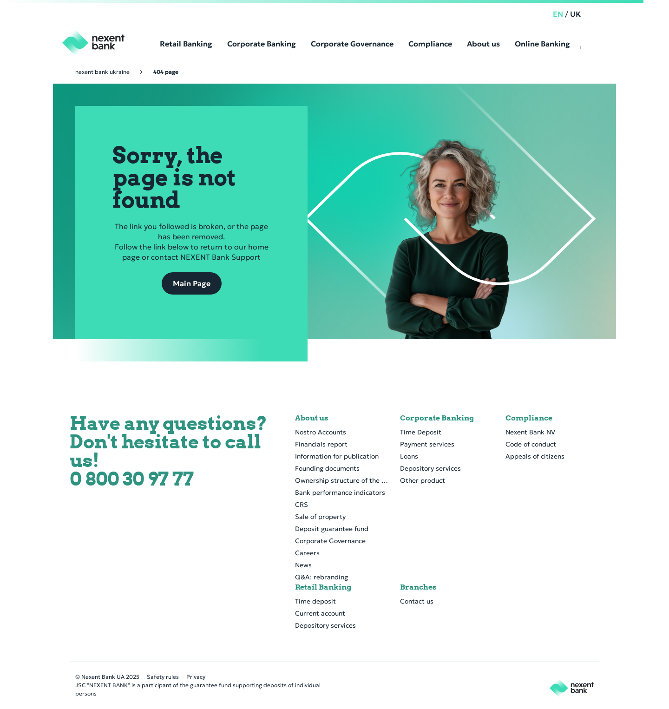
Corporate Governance (330, 541)
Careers (307, 553)
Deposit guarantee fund (331, 529)
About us (311, 418)
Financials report (321, 444)
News (303, 565)
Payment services (427, 444)
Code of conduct (530, 444)
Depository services (430, 468)
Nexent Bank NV (530, 432)
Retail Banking (323, 587)
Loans (409, 456)
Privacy (195, 676)
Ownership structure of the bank (342, 480)
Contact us (416, 601)
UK (588, 14)
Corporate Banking (437, 418)
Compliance (528, 418)
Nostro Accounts (320, 432)
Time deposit (315, 601)
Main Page (191, 283)
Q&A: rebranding (321, 577)
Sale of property (320, 516)
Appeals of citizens (534, 456)
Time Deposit (420, 432)
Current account (320, 613)
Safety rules (163, 676)
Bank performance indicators (340, 492)
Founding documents (327, 468)
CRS (301, 504)
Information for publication (337, 456)
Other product (422, 480)
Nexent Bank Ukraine (102, 71)
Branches (418, 587)
